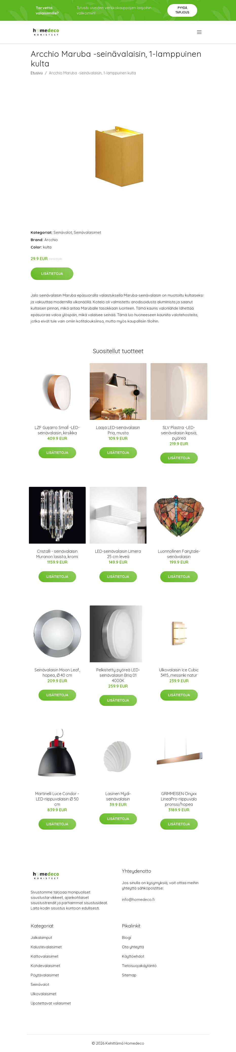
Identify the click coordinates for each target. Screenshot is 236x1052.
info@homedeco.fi (138, 899)
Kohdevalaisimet (45, 965)
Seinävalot (62, 232)
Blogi (126, 937)
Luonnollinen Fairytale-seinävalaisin (179, 554)
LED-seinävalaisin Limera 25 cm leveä (118, 554)
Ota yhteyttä (133, 946)
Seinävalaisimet (87, 232)
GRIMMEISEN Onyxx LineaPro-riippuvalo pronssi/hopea (179, 799)
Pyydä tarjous (182, 10)
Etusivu (37, 72)
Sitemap (129, 975)
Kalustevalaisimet (46, 946)
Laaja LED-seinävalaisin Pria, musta (118, 430)
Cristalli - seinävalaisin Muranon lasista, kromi (57, 554)
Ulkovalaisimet (43, 993)
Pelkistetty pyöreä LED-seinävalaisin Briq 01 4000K (118, 675)
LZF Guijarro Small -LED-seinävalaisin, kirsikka (57, 430)
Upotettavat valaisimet (51, 1003)
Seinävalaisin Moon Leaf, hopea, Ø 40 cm (57, 672)
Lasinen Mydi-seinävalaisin (118, 796)
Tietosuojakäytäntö (139, 965)
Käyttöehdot (133, 956)
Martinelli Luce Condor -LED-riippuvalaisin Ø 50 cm (57, 799)
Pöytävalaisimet (45, 975)
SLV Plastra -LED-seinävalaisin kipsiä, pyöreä (179, 433)
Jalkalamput (41, 937)
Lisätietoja (52, 273)
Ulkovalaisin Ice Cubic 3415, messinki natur (179, 672)
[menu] (200, 32)
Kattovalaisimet (44, 956)
